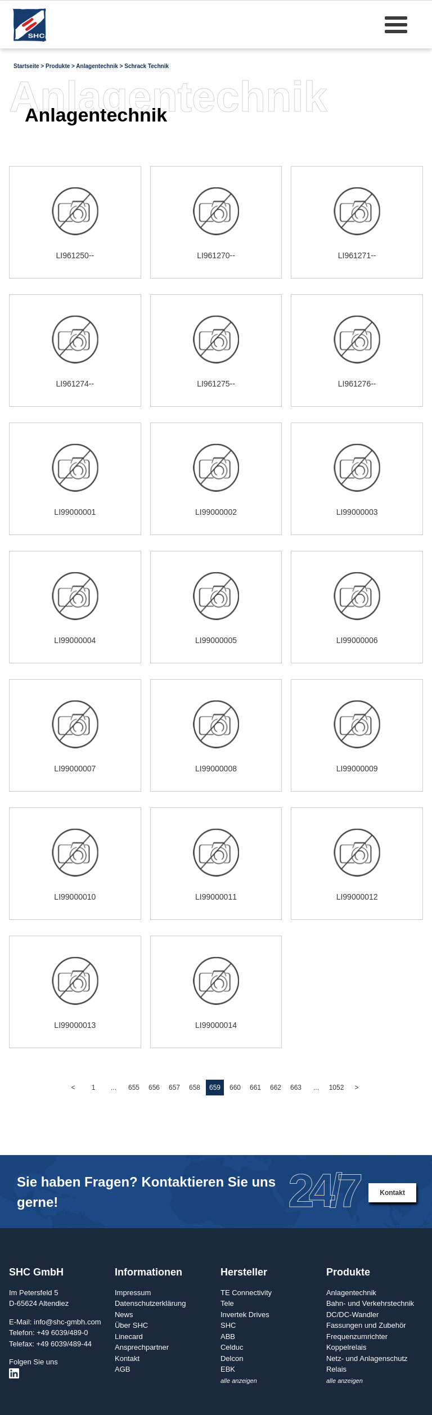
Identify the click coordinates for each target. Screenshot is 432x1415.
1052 (336, 1087)
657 (174, 1087)
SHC (228, 1325)
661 (255, 1087)
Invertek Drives (244, 1314)
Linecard (129, 1336)
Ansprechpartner (142, 1347)
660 (235, 1087)
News (124, 1314)
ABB (227, 1336)
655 (134, 1087)
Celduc (231, 1347)
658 (194, 1087)
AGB (122, 1369)
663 (296, 1087)
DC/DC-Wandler (352, 1314)
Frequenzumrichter (357, 1336)
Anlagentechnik (351, 1292)
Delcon (231, 1358)
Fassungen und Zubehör (366, 1325)
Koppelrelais (346, 1347)
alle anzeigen (238, 1380)
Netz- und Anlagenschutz (367, 1358)
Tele (227, 1303)
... (113, 1087)
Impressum (133, 1292)
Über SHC (131, 1325)
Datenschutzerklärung (150, 1303)
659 (214, 1087)
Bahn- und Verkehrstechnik (370, 1303)
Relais (336, 1369)
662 (275, 1087)
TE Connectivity (246, 1292)
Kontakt (392, 1193)
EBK (227, 1369)
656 (154, 1087)
